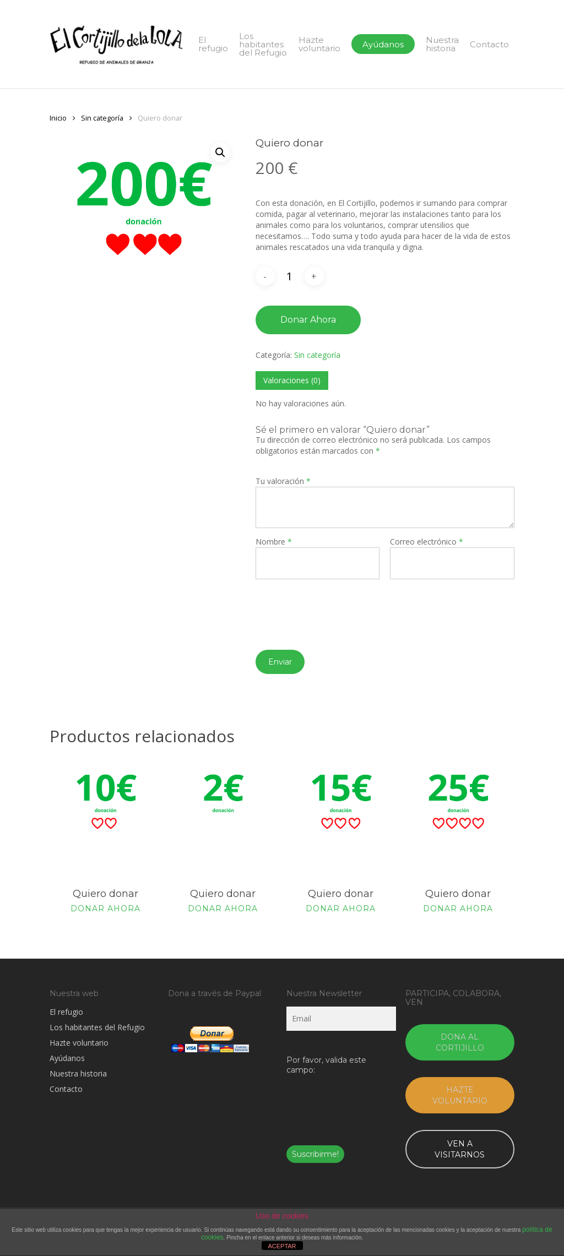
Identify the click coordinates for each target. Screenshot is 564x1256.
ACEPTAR (282, 1246)
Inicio (58, 118)
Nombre (274, 541)
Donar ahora (308, 319)
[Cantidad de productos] (289, 276)
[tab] (292, 380)
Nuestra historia (78, 1073)
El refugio (66, 1012)
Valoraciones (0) (292, 380)
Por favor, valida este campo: (326, 1065)
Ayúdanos (67, 1058)
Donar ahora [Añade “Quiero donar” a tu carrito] (105, 908)
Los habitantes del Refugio (97, 1027)
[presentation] (339, 606)
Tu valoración (283, 481)
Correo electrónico (426, 541)
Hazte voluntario (79, 1042)
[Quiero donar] (105, 817)
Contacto (66, 1089)
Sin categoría (102, 118)
